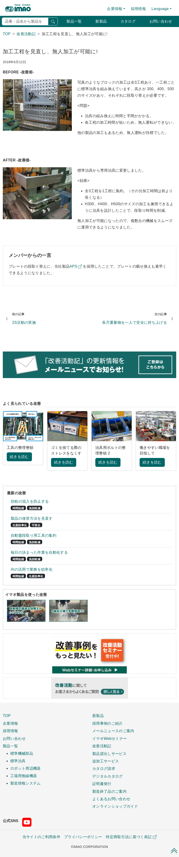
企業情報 (10, 723)
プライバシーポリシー (83, 837)
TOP (7, 716)
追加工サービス (105, 761)
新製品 (101, 21)
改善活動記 (101, 746)
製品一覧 (74, 21)
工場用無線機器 (23, 776)
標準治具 (17, 761)
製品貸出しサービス (109, 753)
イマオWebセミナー (109, 738)
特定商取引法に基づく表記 (131, 837)
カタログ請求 (103, 768)
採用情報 (138, 9)
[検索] (25, 21)
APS (73, 266)
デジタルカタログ (107, 776)
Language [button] (160, 9)
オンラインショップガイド (115, 806)
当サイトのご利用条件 (41, 837)
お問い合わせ (160, 21)
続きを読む (19, 457)
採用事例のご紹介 (107, 723)
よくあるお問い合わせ (111, 799)
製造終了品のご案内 (109, 791)
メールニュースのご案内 (113, 731)
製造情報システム (25, 783)
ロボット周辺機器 (25, 768)
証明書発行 (101, 784)
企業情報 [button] (114, 9)
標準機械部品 (21, 753)
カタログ (128, 21)
